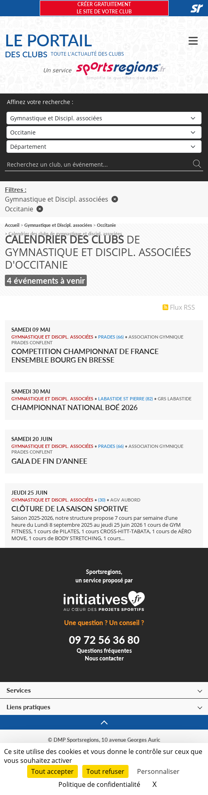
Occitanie (24, 208)
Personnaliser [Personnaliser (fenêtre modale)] (158, 771)
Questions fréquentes (104, 650)
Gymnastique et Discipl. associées (61, 199)
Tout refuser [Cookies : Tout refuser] (105, 771)
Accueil (12, 225)
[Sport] (104, 118)
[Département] (104, 146)
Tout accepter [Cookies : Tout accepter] (52, 771)
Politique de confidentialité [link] (99, 784)
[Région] (104, 132)
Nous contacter (104, 658)
